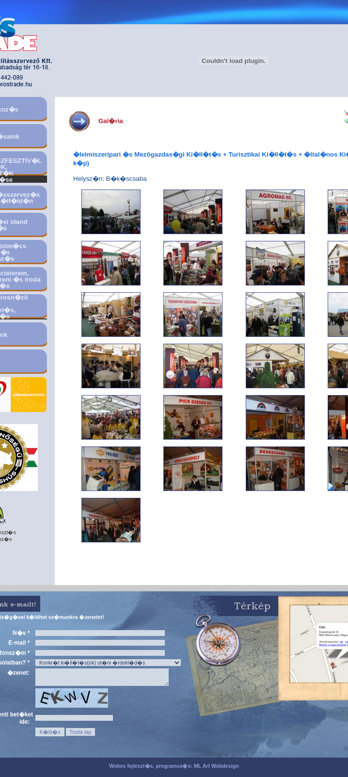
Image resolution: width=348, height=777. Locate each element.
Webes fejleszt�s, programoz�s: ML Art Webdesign (173, 766)
